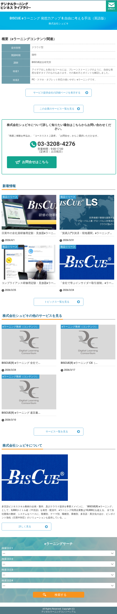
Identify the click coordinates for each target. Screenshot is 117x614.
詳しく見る (25, 526)
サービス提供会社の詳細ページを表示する (56, 92)
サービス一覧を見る (57, 431)
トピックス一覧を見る (57, 301)
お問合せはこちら (35, 162)
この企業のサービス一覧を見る (57, 108)
